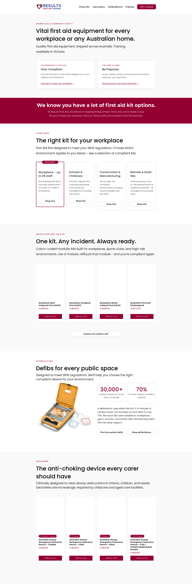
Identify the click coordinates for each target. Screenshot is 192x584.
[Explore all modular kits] (96, 333)
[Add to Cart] (50, 316)
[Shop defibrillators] (141, 432)
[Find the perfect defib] (111, 432)
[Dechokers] (99, 7)
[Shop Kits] (84, 7)
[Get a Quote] (146, 6)
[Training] (129, 7)
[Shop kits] (50, 201)
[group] (96, 292)
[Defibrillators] (115, 7)
